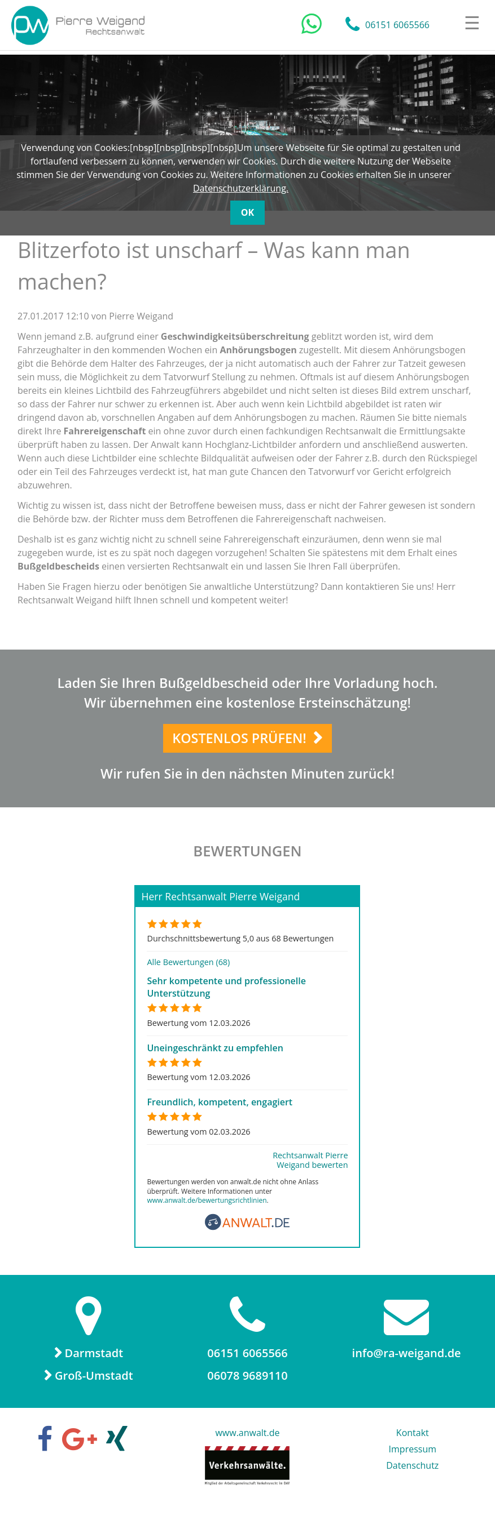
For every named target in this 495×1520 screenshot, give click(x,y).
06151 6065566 (397, 25)
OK (247, 212)
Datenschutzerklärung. (240, 188)
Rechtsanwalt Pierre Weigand (79, 25)
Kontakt (412, 1442)
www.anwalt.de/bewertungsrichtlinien (206, 1210)
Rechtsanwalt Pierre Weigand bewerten (310, 1169)
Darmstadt (94, 1362)
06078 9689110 (247, 1385)
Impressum (412, 1458)
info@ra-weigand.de (406, 1362)
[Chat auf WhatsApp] (311, 24)
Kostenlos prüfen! (240, 743)
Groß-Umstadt (94, 1385)
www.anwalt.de (247, 1442)
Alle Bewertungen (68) (188, 971)
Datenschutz (412, 1475)
